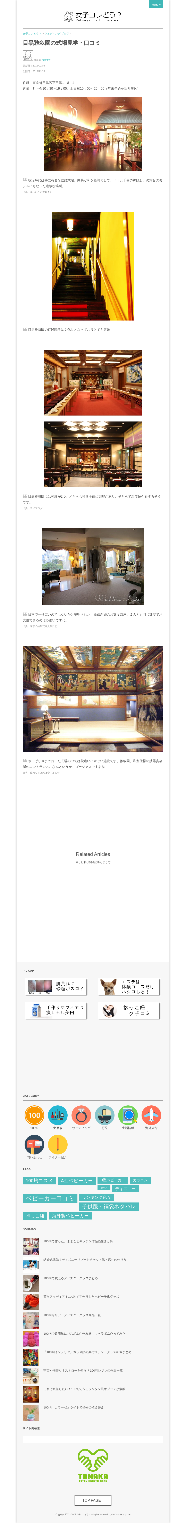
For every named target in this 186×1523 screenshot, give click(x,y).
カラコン (140, 1180)
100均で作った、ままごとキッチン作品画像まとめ (78, 1241)
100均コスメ (39, 1180)
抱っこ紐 (35, 1215)
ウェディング (81, 1128)
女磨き (57, 1128)
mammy (46, 59)
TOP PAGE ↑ (93, 1500)
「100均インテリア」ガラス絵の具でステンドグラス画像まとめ (87, 1352)
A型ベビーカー (77, 1180)
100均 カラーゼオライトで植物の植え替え (73, 1407)
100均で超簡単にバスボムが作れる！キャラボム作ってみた (84, 1333)
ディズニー (125, 1188)
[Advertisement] (93, 810)
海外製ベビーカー (70, 1215)
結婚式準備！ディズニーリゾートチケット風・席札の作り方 (86, 1259)
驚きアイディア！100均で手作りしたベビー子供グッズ (81, 1296)
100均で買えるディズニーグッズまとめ (70, 1278)
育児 (105, 1128)
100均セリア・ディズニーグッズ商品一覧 (72, 1315)
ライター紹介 (58, 1157)
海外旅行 (151, 1128)
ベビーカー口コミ (50, 1198)
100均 (34, 1128)
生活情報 (128, 1128)
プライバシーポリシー (120, 1514)
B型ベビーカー (113, 1180)
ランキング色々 (96, 1197)
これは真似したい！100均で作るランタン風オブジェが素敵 (84, 1389)
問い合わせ (34, 1157)
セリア (104, 1187)
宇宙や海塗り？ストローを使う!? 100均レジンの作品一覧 (83, 1370)
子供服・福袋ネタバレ (109, 1206)
